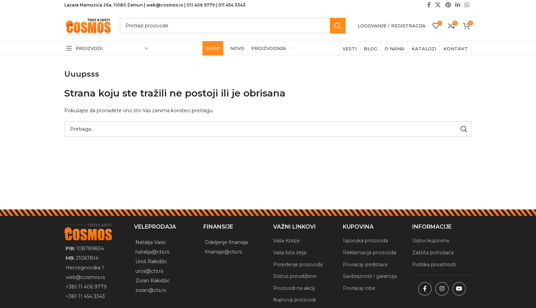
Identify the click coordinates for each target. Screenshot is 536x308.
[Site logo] (88, 25)
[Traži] (233, 26)
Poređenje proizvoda (298, 264)
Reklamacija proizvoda (369, 252)
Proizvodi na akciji (294, 288)
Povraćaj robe (359, 288)
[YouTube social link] (459, 289)
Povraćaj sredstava (365, 264)
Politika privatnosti (434, 264)
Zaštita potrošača (433, 252)
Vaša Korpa (286, 241)
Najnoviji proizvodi (294, 300)
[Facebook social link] (425, 289)
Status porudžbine (295, 276)
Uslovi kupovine (431, 241)
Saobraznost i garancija (370, 276)
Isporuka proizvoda (365, 241)
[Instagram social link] (442, 289)
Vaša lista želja (289, 252)
